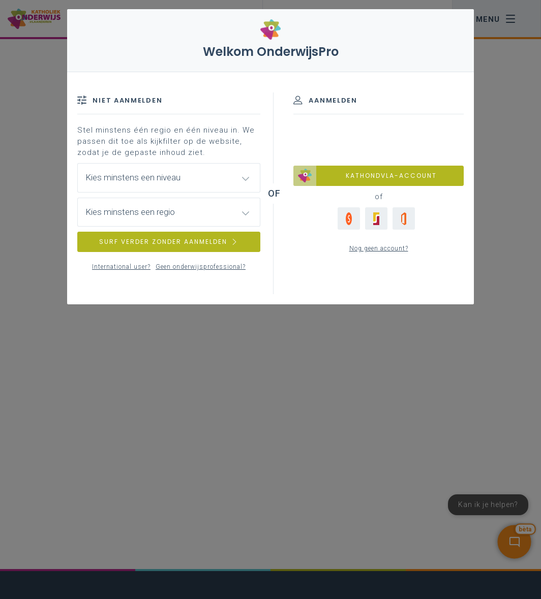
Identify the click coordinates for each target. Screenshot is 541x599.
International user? (121, 266)
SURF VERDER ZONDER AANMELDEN (168, 241)
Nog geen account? (378, 248)
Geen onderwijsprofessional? (201, 266)
